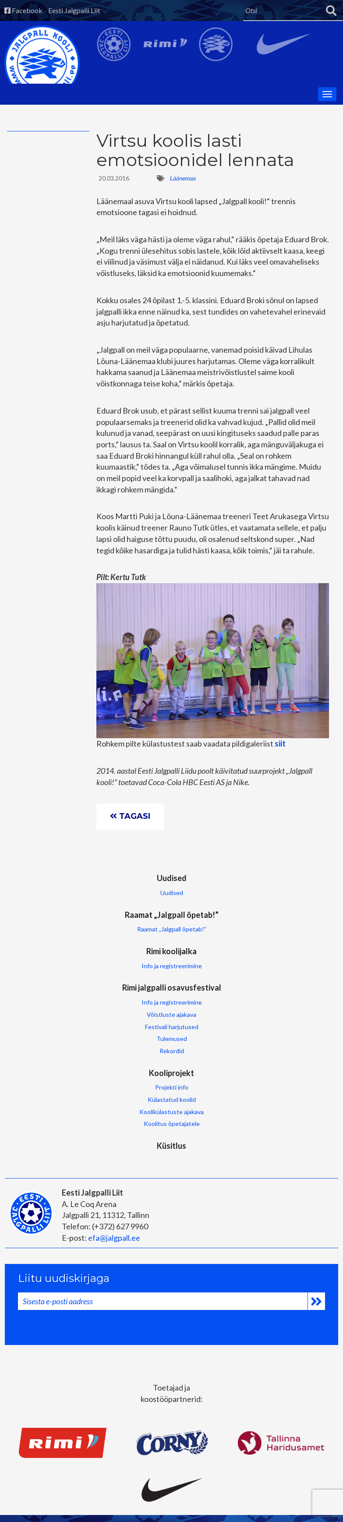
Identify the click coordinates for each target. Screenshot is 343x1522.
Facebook (23, 10)
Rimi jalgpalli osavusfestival (171, 987)
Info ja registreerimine (171, 966)
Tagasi (130, 816)
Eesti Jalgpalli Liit (74, 10)
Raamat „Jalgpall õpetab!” (172, 915)
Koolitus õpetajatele (172, 1123)
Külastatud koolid (172, 1099)
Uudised (172, 878)
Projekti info (171, 1087)
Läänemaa (183, 178)
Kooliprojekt (171, 1073)
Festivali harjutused (171, 1026)
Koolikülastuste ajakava (171, 1111)
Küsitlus (171, 1145)
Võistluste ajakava (171, 1014)
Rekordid (171, 1051)
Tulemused (171, 1038)
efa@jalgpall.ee (114, 1237)
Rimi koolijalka (171, 951)
